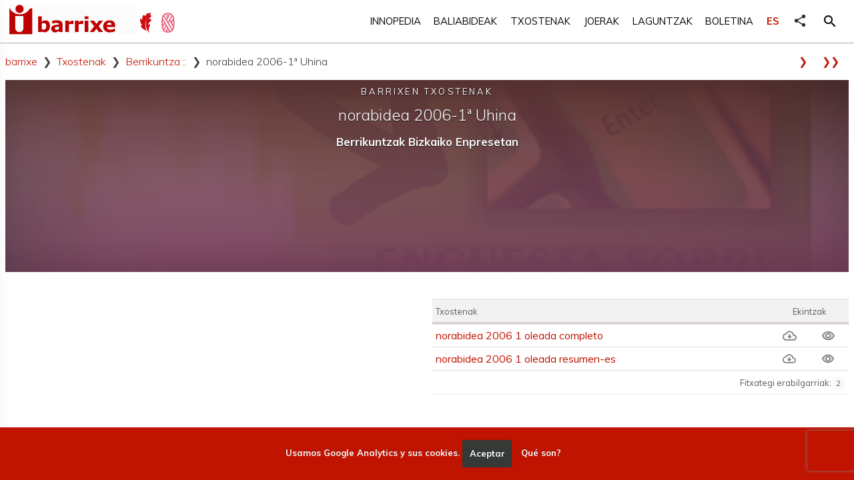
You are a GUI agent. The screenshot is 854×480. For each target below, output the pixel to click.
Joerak (601, 21)
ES (773, 21)
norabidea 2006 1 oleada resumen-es (526, 358)
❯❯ (835, 61)
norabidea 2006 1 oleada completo (519, 335)
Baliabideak (465, 21)
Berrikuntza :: (156, 61)
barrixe (21, 61)
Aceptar (487, 453)
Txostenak (540, 21)
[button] (830, 21)
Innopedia (395, 21)
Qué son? (541, 453)
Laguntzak (662, 21)
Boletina (729, 21)
